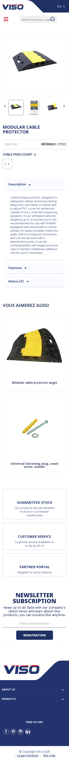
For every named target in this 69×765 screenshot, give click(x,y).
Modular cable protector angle (34, 383)
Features (17, 268)
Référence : (49, 144)
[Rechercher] (38, 19)
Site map (49, 755)
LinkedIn (28, 731)
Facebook (6, 731)
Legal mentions (27, 755)
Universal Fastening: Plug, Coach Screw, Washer (34, 465)
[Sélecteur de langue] (61, 6)
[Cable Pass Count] (7, 164)
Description (19, 184)
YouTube (13, 731)
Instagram (20, 731)
